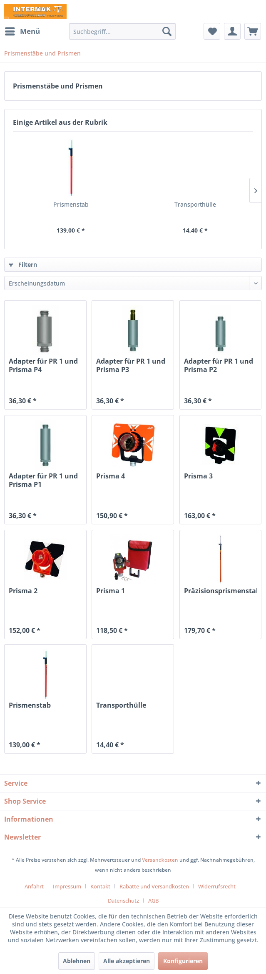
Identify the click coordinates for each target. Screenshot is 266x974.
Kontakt (100, 886)
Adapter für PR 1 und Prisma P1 (43, 480)
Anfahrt (34, 886)
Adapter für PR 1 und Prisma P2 (218, 365)
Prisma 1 (110, 591)
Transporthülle (195, 204)
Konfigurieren (183, 961)
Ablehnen (76, 961)
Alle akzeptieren (126, 961)
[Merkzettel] (212, 31)
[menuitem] (22, 31)
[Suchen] (167, 31)
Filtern (23, 264)
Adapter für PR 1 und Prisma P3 (130, 365)
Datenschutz (123, 900)
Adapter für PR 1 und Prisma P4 (43, 365)
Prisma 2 (23, 591)
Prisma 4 (110, 476)
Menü (22, 30)
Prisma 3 (198, 476)
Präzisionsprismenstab (220, 591)
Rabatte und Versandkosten (154, 886)
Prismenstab (71, 204)
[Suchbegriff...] (122, 31)
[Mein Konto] (232, 31)
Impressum (67, 886)
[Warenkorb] (252, 31)
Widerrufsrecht (217, 886)
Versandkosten (160, 859)
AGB (153, 900)
